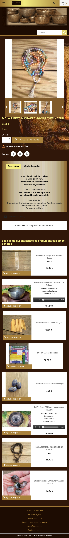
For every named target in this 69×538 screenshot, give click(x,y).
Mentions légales (34, 514)
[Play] (36, 300)
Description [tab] (13, 166)
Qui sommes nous (34, 518)
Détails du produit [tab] (31, 166)
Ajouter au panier (27, 139)
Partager (13, 154)
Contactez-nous (34, 530)
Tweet (20, 154)
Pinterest (26, 154)
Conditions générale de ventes (34, 522)
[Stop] (39, 300)
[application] (49, 300)
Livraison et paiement (34, 510)
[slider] (51, 299)
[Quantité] (5, 140)
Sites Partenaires (34, 526)
